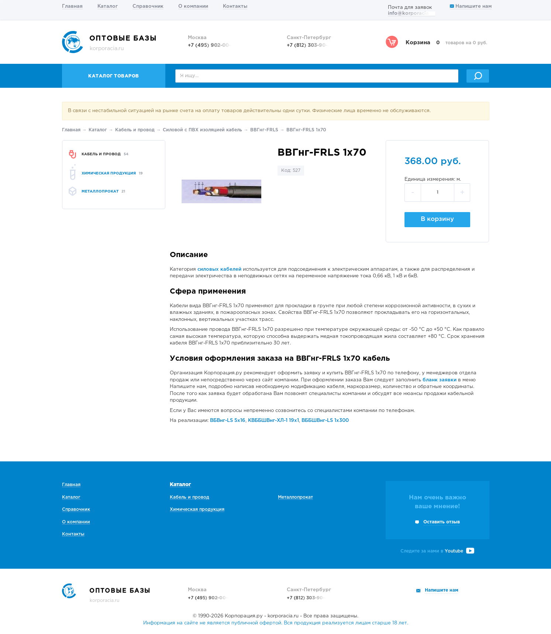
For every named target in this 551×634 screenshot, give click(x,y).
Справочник (147, 6)
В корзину (437, 219)
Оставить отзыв (441, 522)
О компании (193, 6)
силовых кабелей (219, 269)
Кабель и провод (135, 130)
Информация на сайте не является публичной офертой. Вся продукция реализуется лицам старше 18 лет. (275, 623)
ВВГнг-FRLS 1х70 (306, 130)
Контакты (235, 6)
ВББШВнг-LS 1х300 (325, 421)
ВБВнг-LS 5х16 (227, 421)
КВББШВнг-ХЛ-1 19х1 (273, 421)
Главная (72, 6)
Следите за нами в (437, 551)
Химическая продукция (197, 509)
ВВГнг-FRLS (264, 130)
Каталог (107, 6)
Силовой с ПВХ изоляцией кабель (202, 130)
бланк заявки (440, 380)
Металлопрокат (295, 497)
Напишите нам (471, 6)
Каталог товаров (113, 76)
